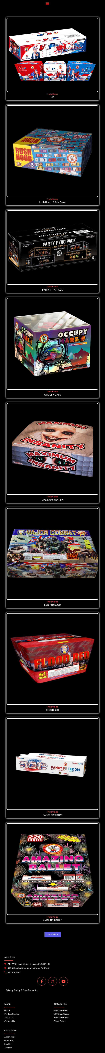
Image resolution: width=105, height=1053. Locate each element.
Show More (52, 934)
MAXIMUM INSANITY (52, 500)
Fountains (8, 1040)
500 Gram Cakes (61, 1017)
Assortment (9, 1036)
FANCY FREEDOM (52, 815)
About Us (8, 1017)
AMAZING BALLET (52, 920)
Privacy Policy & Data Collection (22, 990)
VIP (52, 97)
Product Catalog (11, 1014)
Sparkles (8, 1044)
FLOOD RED (52, 710)
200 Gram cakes (61, 1010)
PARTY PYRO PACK (52, 289)
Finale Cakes (52, 94)
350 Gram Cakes (61, 1014)
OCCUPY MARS (52, 394)
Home (7, 1010)
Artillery (8, 1047)
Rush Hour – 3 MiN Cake (52, 202)
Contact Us (9, 1021)
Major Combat (52, 605)
